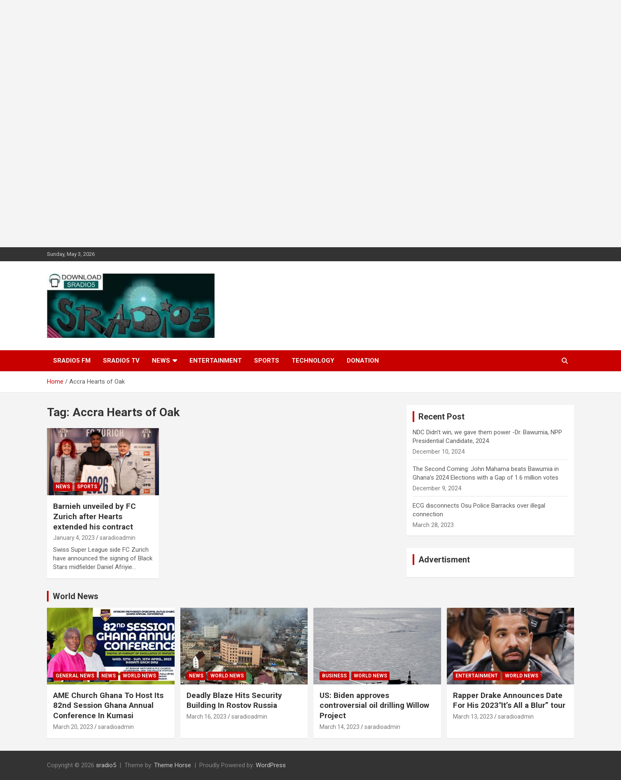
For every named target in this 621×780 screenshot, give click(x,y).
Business (334, 676)
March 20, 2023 (73, 727)
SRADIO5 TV (121, 360)
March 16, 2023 (206, 716)
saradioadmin (117, 537)
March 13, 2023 (473, 716)
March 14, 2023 (340, 727)
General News (75, 676)
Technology (313, 360)
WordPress (271, 765)
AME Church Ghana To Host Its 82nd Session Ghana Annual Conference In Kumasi (108, 705)
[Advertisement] (247, 123)
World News (75, 596)
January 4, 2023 (74, 537)
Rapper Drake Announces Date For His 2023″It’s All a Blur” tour (509, 700)
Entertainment (215, 360)
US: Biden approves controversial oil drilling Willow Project (374, 705)
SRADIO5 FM (72, 360)
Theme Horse (172, 765)
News (161, 360)
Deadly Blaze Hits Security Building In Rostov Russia (234, 700)
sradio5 (106, 765)
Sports (266, 360)
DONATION (363, 360)
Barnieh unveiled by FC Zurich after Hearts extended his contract (94, 516)
